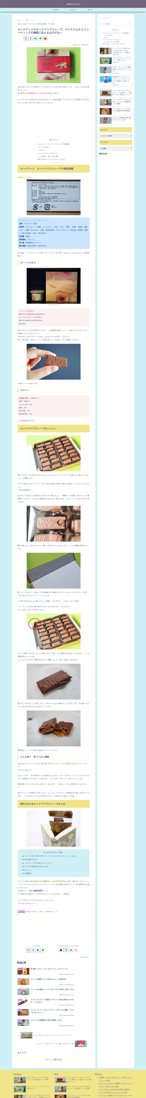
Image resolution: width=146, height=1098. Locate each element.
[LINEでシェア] (40, 38)
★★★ (29, 912)
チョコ (42, 912)
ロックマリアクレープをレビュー (48, 153)
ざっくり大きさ (44, 147)
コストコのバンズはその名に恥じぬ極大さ (115, 1064)
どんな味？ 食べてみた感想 (48, 157)
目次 (51, 140)
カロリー (42, 150)
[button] (130, 24)
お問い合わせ (54, 1095)
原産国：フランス (51, 912)
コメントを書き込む (53, 1034)
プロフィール (33, 1095)
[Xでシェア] (26, 38)
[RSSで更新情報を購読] (76, 951)
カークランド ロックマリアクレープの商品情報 (53, 144)
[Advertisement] (54, 120)
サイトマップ (44, 1095)
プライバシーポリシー (20, 1095)
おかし (35, 912)
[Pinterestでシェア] (45, 38)
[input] (115, 24)
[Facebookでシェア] (31, 38)
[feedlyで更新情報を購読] (71, 951)
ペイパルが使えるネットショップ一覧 (113, 1067)
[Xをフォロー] (66, 951)
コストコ (21, 912)
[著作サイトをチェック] (61, 951)
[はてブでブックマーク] (35, 38)
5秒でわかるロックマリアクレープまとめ (51, 160)
